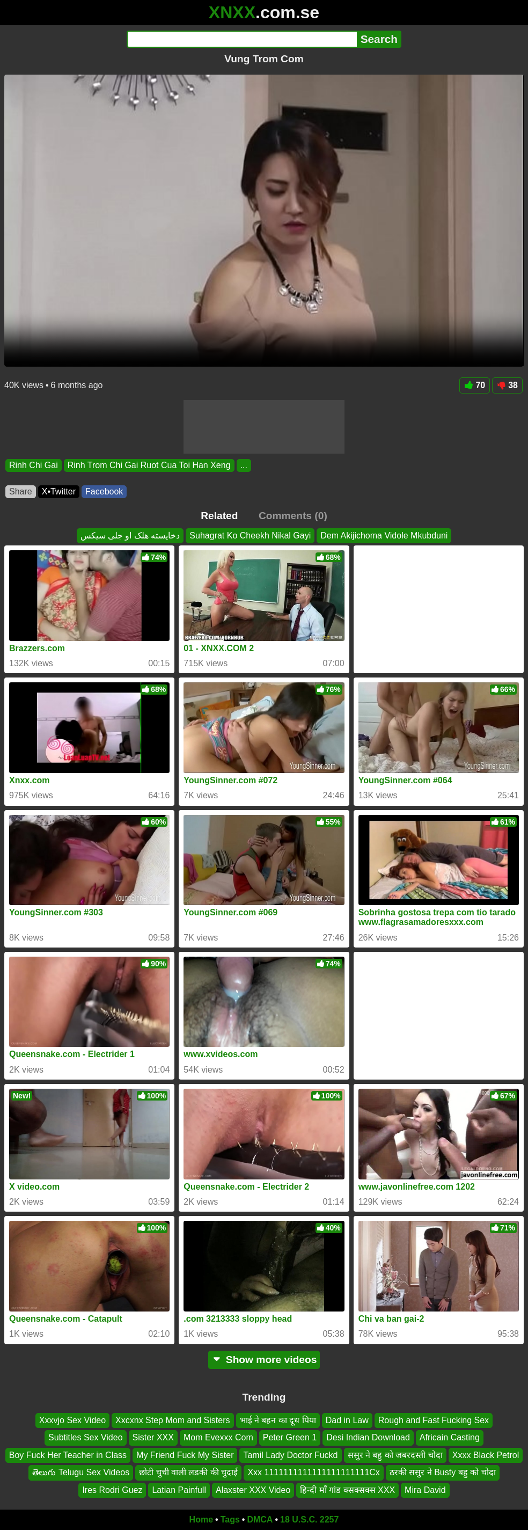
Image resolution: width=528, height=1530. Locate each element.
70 (474, 385)
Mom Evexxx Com (218, 1437)
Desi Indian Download (368, 1437)
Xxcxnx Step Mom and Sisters (172, 1420)
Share (20, 491)
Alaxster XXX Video (253, 1489)
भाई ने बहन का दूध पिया (278, 1420)
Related (219, 515)
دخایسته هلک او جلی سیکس (130, 535)
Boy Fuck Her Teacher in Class (68, 1454)
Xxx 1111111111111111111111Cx (313, 1472)
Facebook (104, 491)
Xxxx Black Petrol (485, 1454)
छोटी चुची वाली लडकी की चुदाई (188, 1472)
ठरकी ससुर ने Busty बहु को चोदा (443, 1472)
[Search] (242, 39)
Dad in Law (347, 1420)
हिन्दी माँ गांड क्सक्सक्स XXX (347, 1489)
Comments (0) (293, 515)
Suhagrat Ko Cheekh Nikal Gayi (250, 535)
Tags (230, 1519)
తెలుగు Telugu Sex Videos (80, 1472)
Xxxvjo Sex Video (72, 1420)
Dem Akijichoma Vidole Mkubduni (384, 535)
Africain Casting (450, 1437)
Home (201, 1519)
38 (507, 385)
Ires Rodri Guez (112, 1489)
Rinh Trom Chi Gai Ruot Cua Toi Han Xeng (149, 465)
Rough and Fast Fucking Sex (433, 1420)
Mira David (425, 1489)
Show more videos (264, 1359)
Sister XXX (153, 1437)
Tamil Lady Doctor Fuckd (290, 1454)
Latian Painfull (179, 1489)
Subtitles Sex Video (85, 1437)
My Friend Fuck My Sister (184, 1454)
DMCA (260, 1519)
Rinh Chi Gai (33, 465)
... (243, 465)
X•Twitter (59, 491)
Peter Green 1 (290, 1437)
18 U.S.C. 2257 (309, 1519)
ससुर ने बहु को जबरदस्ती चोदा (395, 1454)
